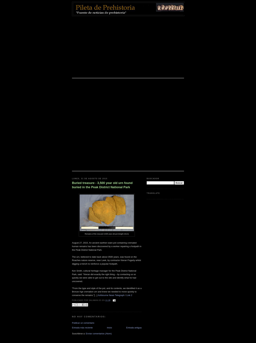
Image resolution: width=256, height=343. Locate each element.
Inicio (109, 327)
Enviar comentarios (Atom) (99, 333)
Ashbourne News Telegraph (111, 295)
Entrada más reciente (82, 327)
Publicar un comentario (83, 323)
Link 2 (129, 295)
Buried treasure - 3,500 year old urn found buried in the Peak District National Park (102, 185)
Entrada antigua (134, 327)
